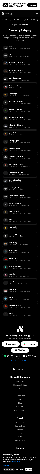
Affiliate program (20, 440)
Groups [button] (29, 20)
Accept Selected (9, 469)
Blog (20, 403)
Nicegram (14, 25)
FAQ (20, 399)
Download (20, 381)
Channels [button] (16, 20)
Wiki (20, 437)
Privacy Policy (20, 422)
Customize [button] (6, 465)
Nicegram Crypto (19, 410)
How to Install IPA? (18, 361)
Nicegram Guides (20, 385)
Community (20, 430)
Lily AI (20, 433)
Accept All (28, 469)
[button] (9, 13)
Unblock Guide (20, 396)
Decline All (19, 469)
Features (20, 392)
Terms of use (20, 426)
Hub (19, 25)
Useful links (19, 407)
